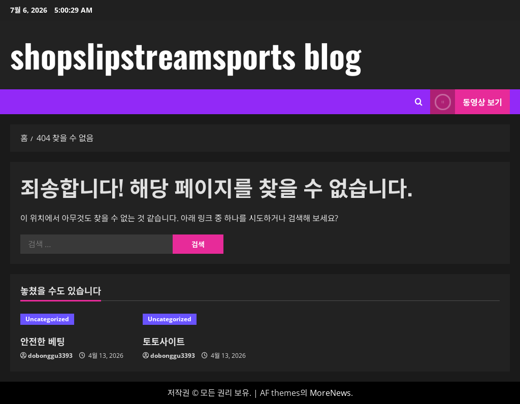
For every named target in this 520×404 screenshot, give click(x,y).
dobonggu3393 (50, 355)
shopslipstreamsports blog (185, 55)
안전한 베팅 (42, 341)
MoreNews (330, 392)
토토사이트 (164, 341)
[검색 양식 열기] (418, 102)
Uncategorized (47, 319)
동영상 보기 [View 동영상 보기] (466, 101)
